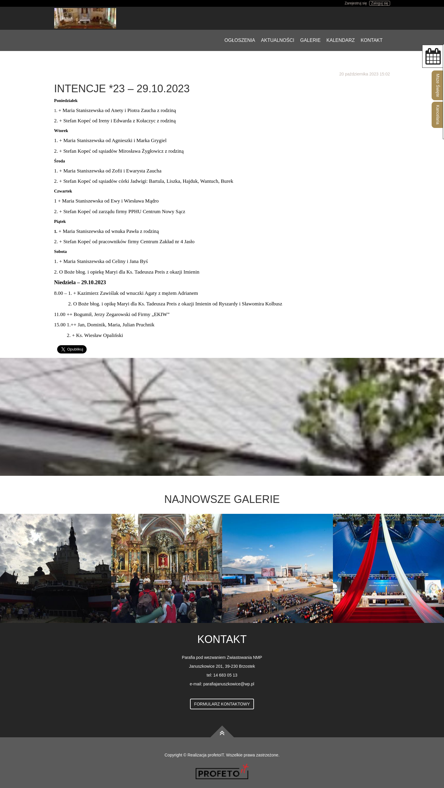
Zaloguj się (379, 3)
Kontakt (371, 40)
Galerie (310, 40)
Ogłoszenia (240, 40)
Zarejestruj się (356, 3)
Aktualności (277, 40)
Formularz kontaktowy (222, 704)
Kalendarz (340, 40)
